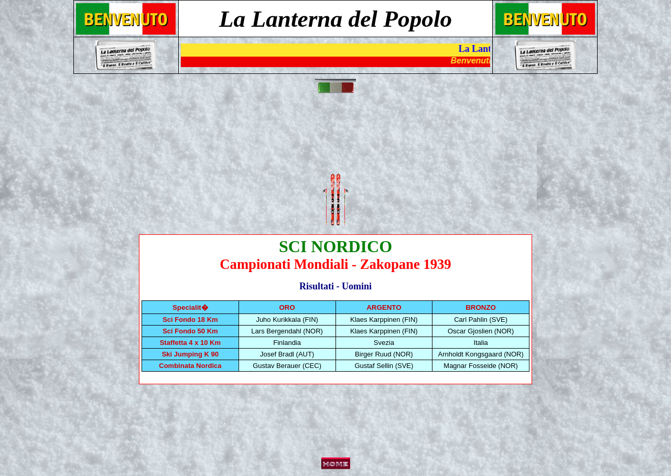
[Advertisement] (337, 139)
